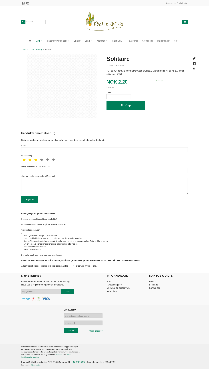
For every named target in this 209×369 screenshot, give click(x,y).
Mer (176, 41)
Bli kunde (153, 285)
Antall (108, 93)
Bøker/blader (163, 41)
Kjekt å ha (117, 41)
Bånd (87, 41)
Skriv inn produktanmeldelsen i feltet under (104, 184)
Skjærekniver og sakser (58, 41)
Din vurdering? (27, 156)
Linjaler (77, 41)
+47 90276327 (78, 362)
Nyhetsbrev (111, 291)
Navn (104, 148)
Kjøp (126, 105)
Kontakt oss (154, 288)
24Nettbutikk (35, 365)
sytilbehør (133, 41)
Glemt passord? (96, 331)
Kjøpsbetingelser (114, 285)
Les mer (59, 355)
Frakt (108, 281)
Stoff (37, 41)
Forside (25, 49)
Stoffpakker (147, 41)
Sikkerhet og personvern (118, 288)
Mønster (101, 41)
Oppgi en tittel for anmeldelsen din (104, 169)
